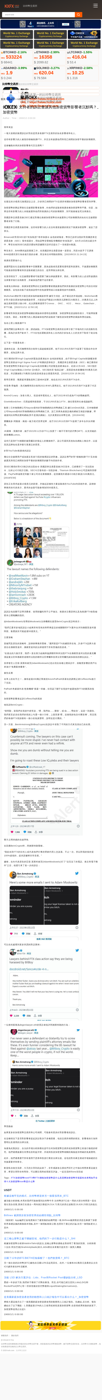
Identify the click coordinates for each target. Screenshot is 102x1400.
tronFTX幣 (29, 1224)
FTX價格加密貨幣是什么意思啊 (50, 1224)
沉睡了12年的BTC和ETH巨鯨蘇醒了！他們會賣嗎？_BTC (36, 1304)
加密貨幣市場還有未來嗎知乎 (80, 1224)
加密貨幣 (20, 1224)
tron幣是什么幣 (27, 1228)
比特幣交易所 (21, 1397)
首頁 (3, 145)
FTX (13, 1224)
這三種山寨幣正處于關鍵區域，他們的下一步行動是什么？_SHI (40, 1285)
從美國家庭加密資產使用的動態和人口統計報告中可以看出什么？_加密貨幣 (46, 1343)
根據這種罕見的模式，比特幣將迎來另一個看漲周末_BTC (36, 1242)
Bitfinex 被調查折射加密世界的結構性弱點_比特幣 (32, 1261)
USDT (11, 145)
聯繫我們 (4, 1382)
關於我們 (14, 1382)
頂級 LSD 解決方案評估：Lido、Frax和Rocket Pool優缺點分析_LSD (43, 1324)
